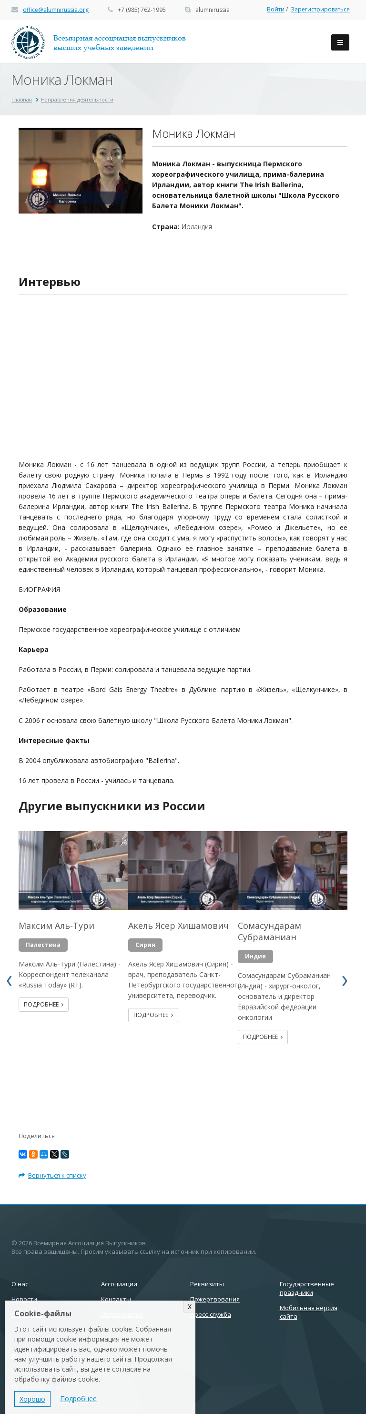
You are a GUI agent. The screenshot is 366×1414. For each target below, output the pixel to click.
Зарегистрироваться (320, 9)
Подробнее (43, 1004)
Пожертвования (215, 1299)
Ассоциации (119, 1284)
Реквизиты (207, 1284)
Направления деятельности (77, 99)
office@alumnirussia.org (56, 10)
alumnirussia (212, 10)
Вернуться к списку (52, 1175)
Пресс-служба (210, 1314)
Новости (24, 1299)
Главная (21, 99)
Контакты (116, 1299)
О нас (19, 1284)
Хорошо (32, 1399)
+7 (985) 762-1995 (142, 10)
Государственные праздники (307, 1288)
